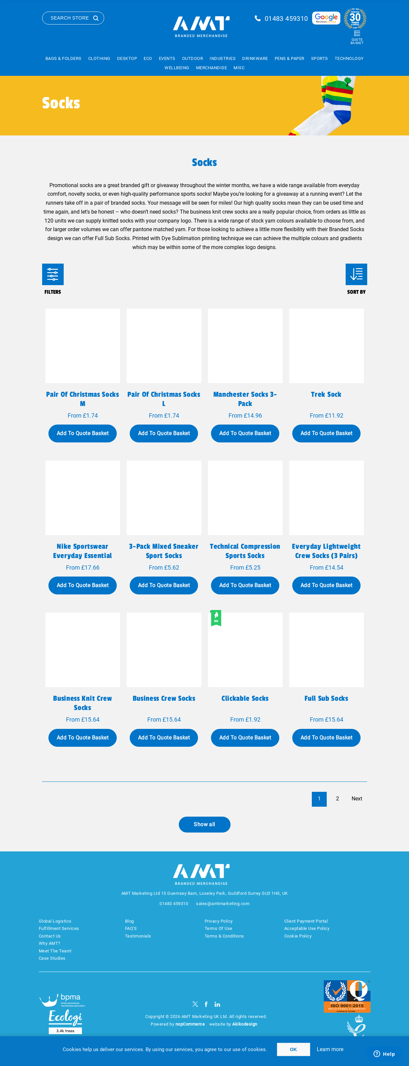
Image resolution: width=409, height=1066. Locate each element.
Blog (129, 921)
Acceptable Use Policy (307, 928)
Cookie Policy (298, 936)
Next (357, 798)
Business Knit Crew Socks (82, 703)
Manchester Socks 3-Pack (245, 399)
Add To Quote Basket (82, 433)
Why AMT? (49, 943)
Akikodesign (244, 1024)
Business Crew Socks (164, 698)
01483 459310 (286, 19)
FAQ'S (131, 928)
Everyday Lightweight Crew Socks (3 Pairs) (326, 551)
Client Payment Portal (306, 921)
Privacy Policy (219, 921)
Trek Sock (326, 394)
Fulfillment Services (59, 928)
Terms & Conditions (224, 936)
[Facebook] (206, 1004)
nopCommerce (190, 1024)
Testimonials (138, 936)
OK (293, 1049)
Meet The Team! (55, 950)
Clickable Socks (245, 698)
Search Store (70, 18)
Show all (204, 824)
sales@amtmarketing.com (222, 903)
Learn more (330, 1049)
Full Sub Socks (326, 698)
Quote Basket (357, 41)
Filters (53, 274)
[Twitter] (195, 1004)
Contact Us (50, 936)
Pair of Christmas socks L (163, 399)
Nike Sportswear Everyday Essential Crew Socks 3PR (82, 555)
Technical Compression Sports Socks (245, 551)
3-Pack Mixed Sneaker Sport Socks (163, 551)
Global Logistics (55, 921)
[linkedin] (217, 1004)
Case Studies (52, 958)
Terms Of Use (219, 928)
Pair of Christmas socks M (82, 399)
